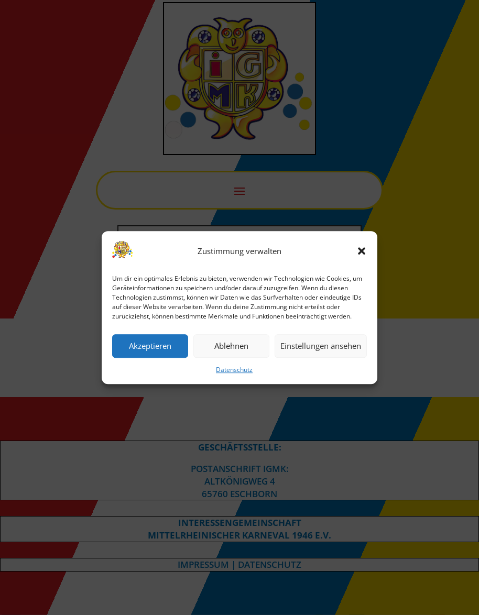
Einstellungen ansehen (320, 346)
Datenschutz (234, 369)
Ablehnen (231, 346)
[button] (361, 251)
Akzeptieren (150, 346)
